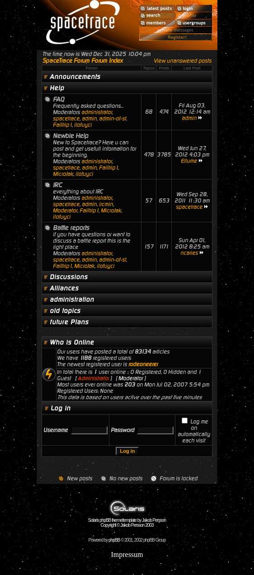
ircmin (106, 204)
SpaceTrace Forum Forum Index (82, 60)
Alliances (64, 288)
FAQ (58, 99)
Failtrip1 (62, 125)
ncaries (189, 253)
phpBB (114, 540)
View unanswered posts (183, 61)
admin (89, 118)
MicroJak (63, 174)
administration (72, 299)
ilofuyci (83, 125)
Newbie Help (70, 135)
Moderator (65, 210)
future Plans (69, 322)
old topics (65, 310)
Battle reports (71, 227)
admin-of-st (112, 118)
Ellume (189, 161)
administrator (96, 112)
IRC (57, 185)
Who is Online (72, 342)
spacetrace (66, 118)
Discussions (69, 277)
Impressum (127, 554)
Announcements (75, 76)
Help (57, 88)
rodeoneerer (143, 364)
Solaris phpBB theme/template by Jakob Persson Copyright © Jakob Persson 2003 (127, 521)
